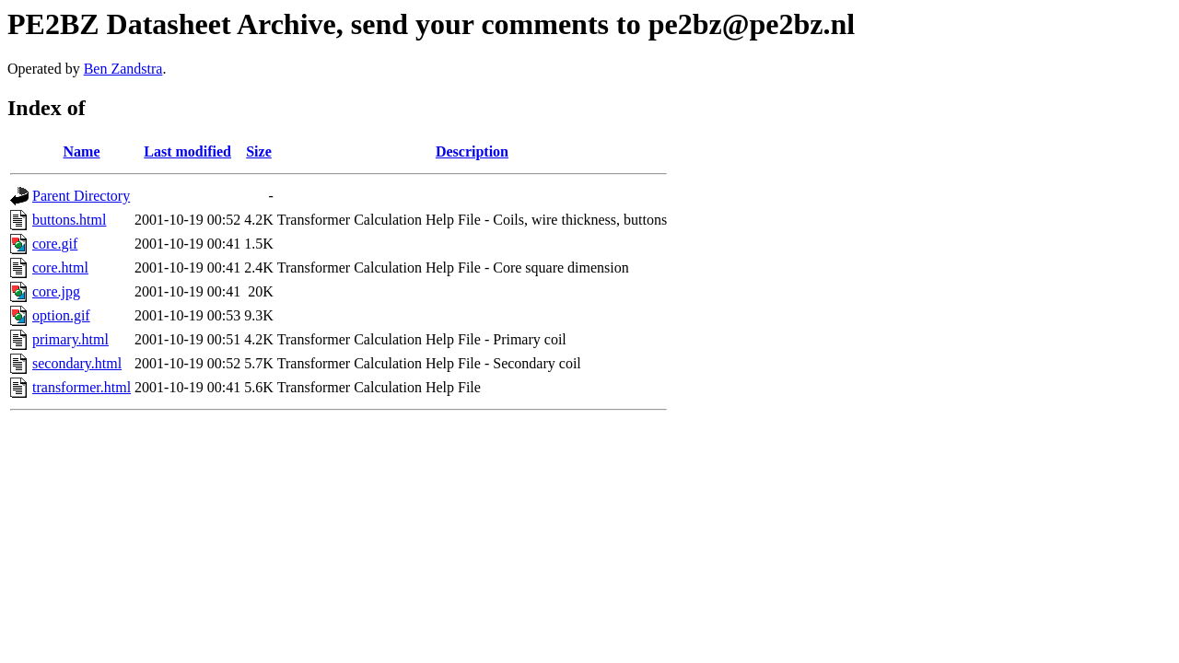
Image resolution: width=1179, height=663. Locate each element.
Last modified (187, 151)
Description (472, 151)
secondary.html (77, 363)
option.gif (61, 315)
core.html (60, 267)
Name (82, 151)
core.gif (54, 243)
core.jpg (56, 291)
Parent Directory (81, 196)
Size (259, 151)
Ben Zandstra (123, 68)
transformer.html (81, 387)
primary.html (70, 339)
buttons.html (69, 219)
